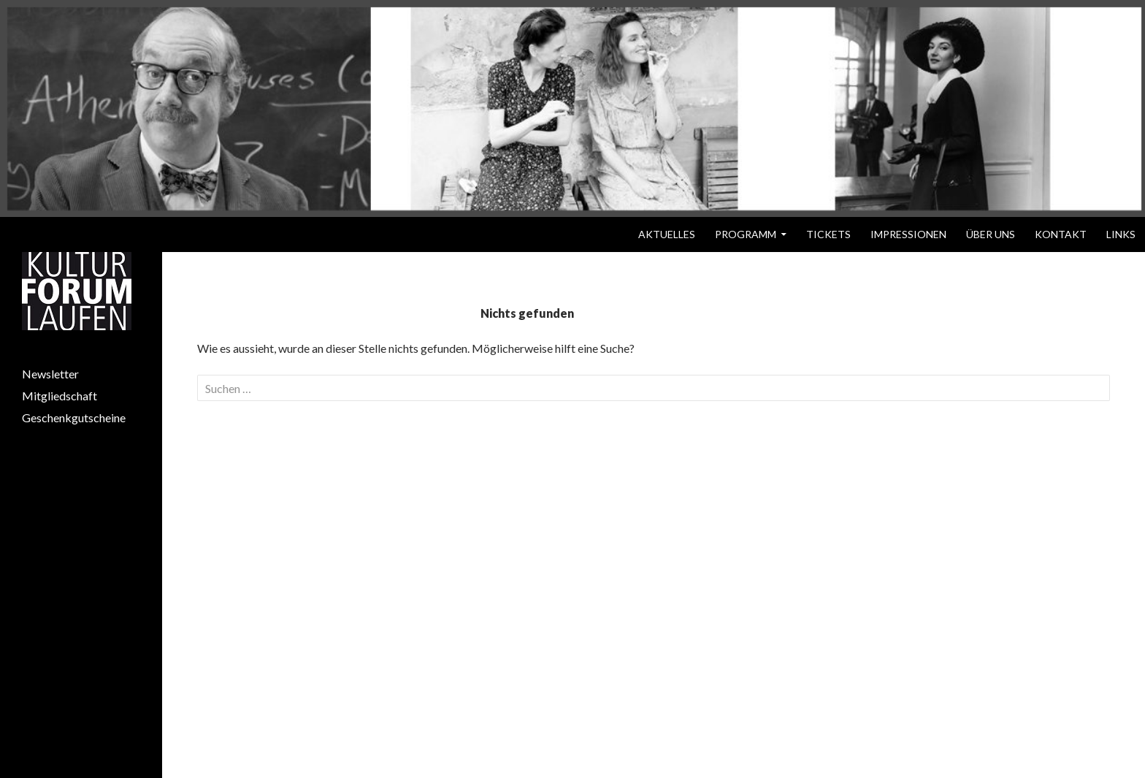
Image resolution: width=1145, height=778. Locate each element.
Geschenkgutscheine (74, 417)
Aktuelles (666, 234)
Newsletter (50, 374)
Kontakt (1061, 234)
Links (1121, 234)
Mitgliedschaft (59, 396)
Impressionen (908, 234)
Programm (745, 234)
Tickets (828, 234)
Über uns (990, 234)
